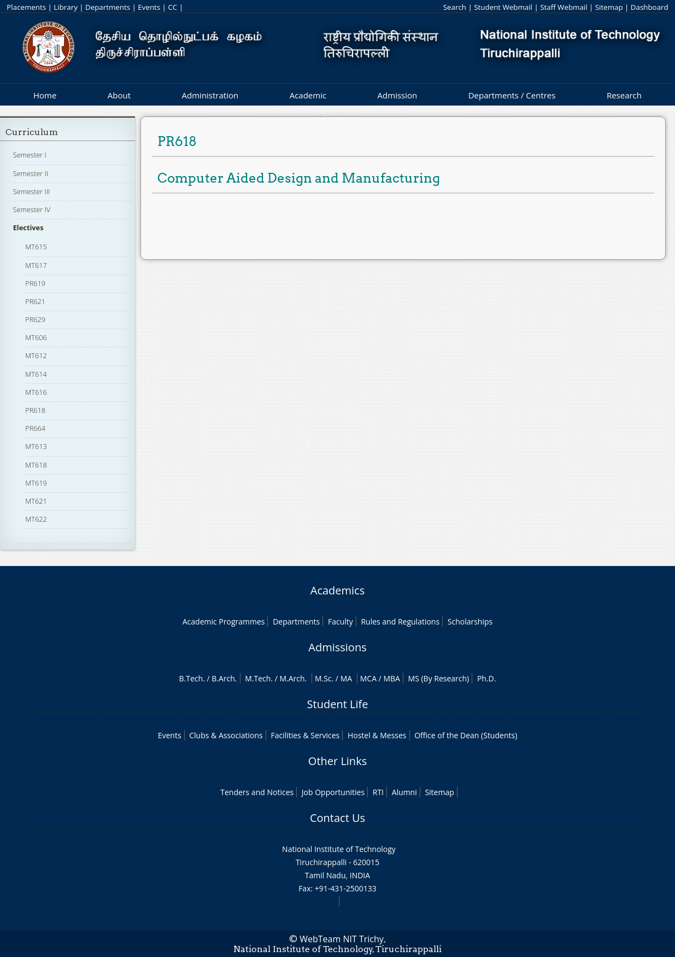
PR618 (35, 410)
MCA (368, 678)
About (119, 95)
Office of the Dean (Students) (465, 735)
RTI (378, 792)
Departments (107, 7)
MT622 (36, 519)
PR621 (35, 301)
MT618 (36, 465)
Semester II (30, 173)
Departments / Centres (512, 95)
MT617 (36, 265)
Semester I (29, 155)
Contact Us (337, 817)
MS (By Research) (438, 678)
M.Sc (323, 678)
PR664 (35, 428)
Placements (26, 7)
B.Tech (191, 678)
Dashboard (649, 7)
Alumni (404, 792)
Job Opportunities (333, 792)
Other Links (337, 761)
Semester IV (32, 209)
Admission (398, 95)
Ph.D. (486, 678)
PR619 (35, 283)
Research (624, 95)
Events (149, 7)
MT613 (36, 446)
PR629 (35, 319)
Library (65, 7)
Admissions (337, 647)
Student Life (337, 704)
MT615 (36, 247)
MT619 (36, 483)
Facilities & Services (305, 735)
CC (172, 7)
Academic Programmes (224, 621)
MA (346, 678)
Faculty (340, 621)
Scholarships (470, 621)
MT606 (36, 337)
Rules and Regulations (400, 621)
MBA (391, 678)
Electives (28, 227)
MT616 (36, 392)
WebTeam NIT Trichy (342, 939)
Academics (337, 590)
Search (454, 7)
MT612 (36, 355)
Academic (308, 95)
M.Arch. (293, 678)
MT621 (36, 501)
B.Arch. (224, 678)
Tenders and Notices (257, 792)
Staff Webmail (563, 7)
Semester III (31, 191)
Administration (210, 95)
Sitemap (609, 7)
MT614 (36, 374)
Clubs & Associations (226, 735)
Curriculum (31, 132)
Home (44, 95)
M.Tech (258, 678)
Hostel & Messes (377, 735)
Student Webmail (503, 7)
